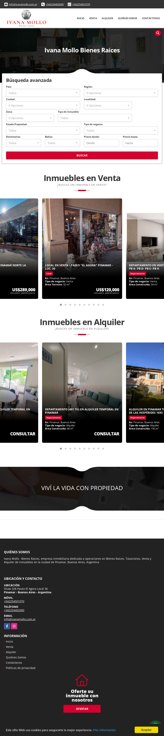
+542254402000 (55, 4)
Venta (93, 18)
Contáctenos (151, 18)
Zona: (9, 111)
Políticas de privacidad (20, 668)
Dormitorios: (13, 136)
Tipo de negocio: (93, 124)
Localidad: (90, 99)
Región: (88, 86)
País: (9, 86)
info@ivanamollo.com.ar (23, 4)
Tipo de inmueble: (68, 111)
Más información (104, 730)
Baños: (49, 136)
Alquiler (107, 18)
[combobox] (43, 93)
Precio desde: (91, 136)
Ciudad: (10, 99)
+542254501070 (81, 4)
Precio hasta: (130, 136)
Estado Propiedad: (16, 124)
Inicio (80, 18)
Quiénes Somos (127, 18)
